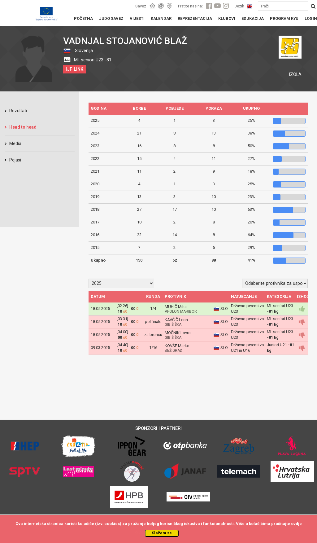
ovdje (296, 523)
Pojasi (15, 159)
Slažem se (162, 533)
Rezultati (18, 110)
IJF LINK (74, 69)
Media (15, 143)
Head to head (23, 127)
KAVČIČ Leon (176, 319)
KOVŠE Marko (177, 345)
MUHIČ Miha (176, 306)
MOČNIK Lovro (178, 332)
